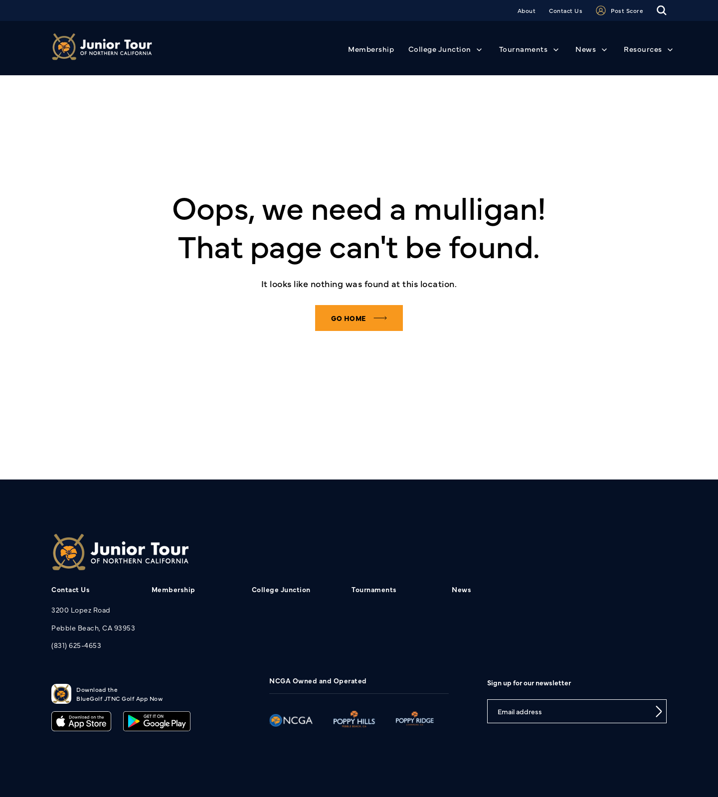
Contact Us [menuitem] (70, 589)
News (585, 48)
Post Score (619, 10)
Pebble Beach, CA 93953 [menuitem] (93, 628)
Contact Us (565, 10)
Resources (643, 48)
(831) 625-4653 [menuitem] (76, 645)
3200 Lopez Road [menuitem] (81, 610)
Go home (348, 318)
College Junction (439, 48)
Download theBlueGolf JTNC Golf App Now (107, 694)
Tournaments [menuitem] (374, 589)
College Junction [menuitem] (281, 589)
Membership (371, 48)
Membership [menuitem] (173, 589)
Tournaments (523, 48)
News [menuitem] (461, 589)
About (527, 10)
